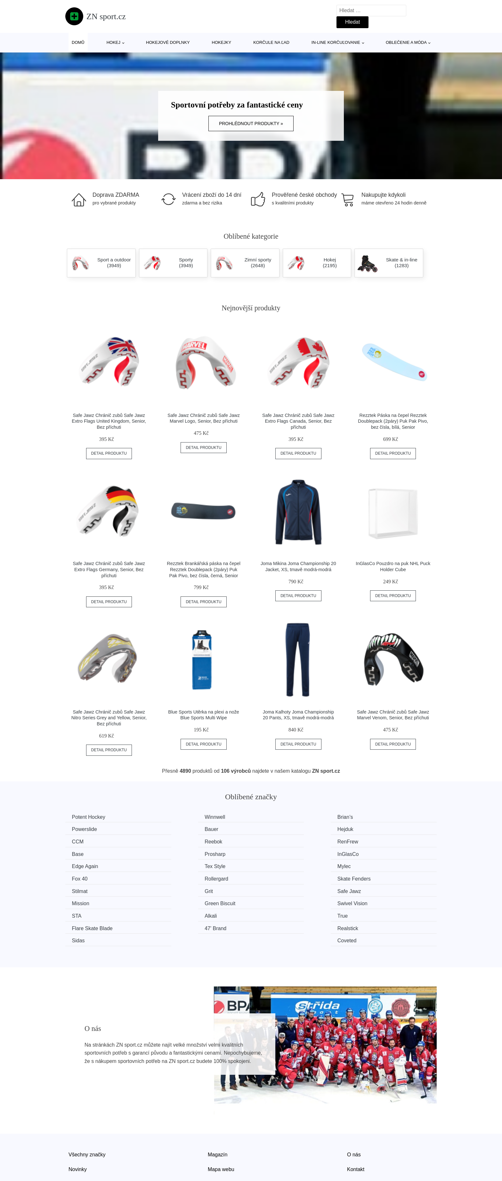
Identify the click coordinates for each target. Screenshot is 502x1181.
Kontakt (355, 1129)
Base (174, 841)
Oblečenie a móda (406, 42)
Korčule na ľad (271, 42)
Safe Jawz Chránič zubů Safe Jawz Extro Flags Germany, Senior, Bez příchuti (109, 569)
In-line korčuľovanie (336, 42)
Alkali (175, 889)
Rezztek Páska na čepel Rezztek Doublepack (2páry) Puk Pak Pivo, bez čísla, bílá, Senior (393, 421)
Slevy (75, 1144)
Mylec (270, 853)
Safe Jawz (85, 877)
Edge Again (86, 853)
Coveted (368, 901)
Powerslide (371, 817)
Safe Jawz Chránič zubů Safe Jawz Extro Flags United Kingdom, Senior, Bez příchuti (109, 421)
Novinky (78, 1129)
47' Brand (84, 901)
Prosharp (274, 841)
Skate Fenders (185, 865)
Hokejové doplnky (168, 42)
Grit (363, 865)
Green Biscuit (279, 877)
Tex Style (179, 853)
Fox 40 (367, 853)
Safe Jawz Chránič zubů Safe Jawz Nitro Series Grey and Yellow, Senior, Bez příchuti (109, 717)
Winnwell (179, 817)
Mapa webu (221, 1129)
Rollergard (85, 865)
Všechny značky (87, 1114)
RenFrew (83, 841)
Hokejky (221, 42)
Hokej (113, 42)
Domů (78, 42)
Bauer (80, 829)
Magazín (217, 1114)
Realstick (179, 901)
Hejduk (177, 829)
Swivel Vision (374, 877)
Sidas (270, 901)
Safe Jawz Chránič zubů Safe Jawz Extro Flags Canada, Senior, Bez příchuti (298, 421)
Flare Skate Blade (379, 889)
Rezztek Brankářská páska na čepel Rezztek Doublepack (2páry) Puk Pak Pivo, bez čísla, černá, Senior (203, 569)
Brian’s (271, 817)
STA (78, 889)
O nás (354, 1114)
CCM (269, 829)
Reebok (368, 829)
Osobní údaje (223, 1144)
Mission (177, 877)
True (269, 889)
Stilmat (271, 865)
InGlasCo (370, 841)
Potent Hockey (90, 817)
